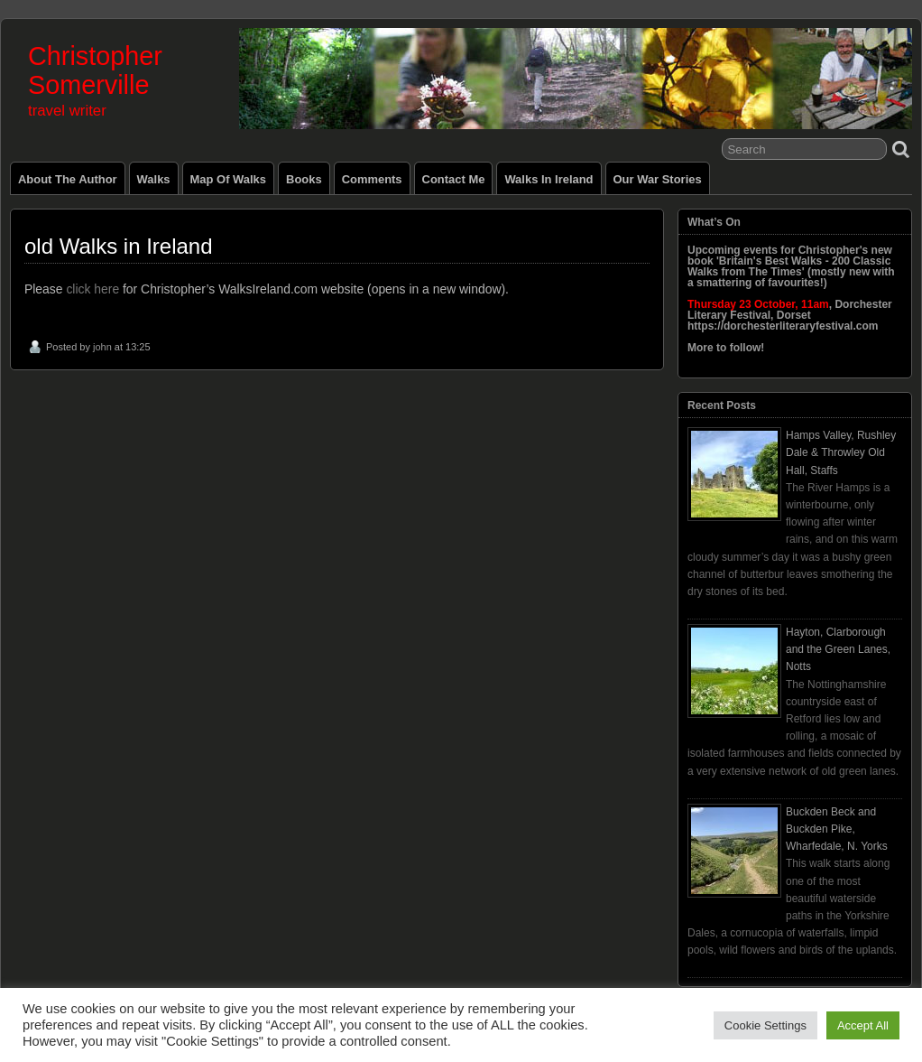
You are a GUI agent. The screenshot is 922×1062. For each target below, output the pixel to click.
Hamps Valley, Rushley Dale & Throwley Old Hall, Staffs (841, 452)
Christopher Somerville (95, 70)
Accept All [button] (863, 1025)
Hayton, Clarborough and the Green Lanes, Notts (838, 649)
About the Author (67, 179)
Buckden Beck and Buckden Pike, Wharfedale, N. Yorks (837, 829)
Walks (154, 179)
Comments (372, 179)
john (102, 346)
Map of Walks (228, 179)
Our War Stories (657, 179)
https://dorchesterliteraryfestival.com (782, 326)
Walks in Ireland (548, 179)
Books (304, 179)
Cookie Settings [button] (765, 1025)
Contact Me (453, 179)
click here (92, 289)
